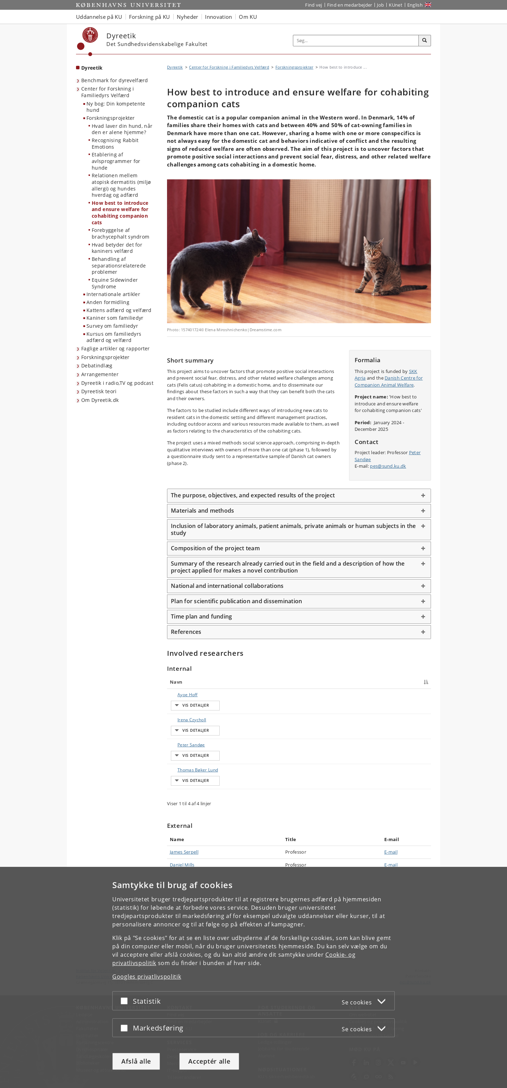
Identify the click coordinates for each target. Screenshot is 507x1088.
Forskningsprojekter (110, 118)
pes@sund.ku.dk (388, 466)
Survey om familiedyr (112, 325)
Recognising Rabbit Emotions (115, 143)
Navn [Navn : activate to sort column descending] (176, 682)
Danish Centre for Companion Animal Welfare (389, 381)
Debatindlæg (96, 365)
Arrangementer (100, 374)
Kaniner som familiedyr (115, 317)
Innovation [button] (218, 16)
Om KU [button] (248, 16)
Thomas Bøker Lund (191, 817)
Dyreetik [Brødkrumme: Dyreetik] (175, 67)
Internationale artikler (113, 294)
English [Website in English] (415, 5)
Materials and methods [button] (202, 510)
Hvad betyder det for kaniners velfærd (117, 248)
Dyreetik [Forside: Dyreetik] (92, 67)
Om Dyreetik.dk (100, 400)
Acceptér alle (209, 1061)
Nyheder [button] (187, 16)
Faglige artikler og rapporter (115, 348)
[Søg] (424, 41)
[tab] (299, 495)
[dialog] (253, 977)
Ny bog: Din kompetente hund (115, 107)
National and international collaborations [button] (227, 586)
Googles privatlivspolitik (146, 976)
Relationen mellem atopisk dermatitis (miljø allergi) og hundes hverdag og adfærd (121, 185)
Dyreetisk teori (99, 391)
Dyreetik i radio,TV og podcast (117, 383)
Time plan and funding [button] (201, 616)
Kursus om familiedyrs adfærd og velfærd (113, 337)
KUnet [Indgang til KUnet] (395, 5)
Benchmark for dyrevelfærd (114, 80)
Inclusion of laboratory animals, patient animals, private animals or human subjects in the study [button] (293, 529)
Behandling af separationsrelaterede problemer (119, 265)
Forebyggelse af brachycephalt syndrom (120, 233)
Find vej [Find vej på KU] (313, 5)
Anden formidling (107, 302)
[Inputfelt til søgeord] (356, 40)
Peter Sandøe (184, 776)
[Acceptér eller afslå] (126, 1001)
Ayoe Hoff (181, 695)
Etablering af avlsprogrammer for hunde (116, 161)
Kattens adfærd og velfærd (119, 310)
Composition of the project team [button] (215, 548)
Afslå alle (136, 1061)
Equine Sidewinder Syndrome (115, 283)
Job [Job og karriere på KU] (380, 5)
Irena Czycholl (185, 735)
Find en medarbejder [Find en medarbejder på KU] (349, 5)
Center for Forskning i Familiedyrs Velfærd (107, 92)
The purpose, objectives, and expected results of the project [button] (253, 495)
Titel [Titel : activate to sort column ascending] (241, 682)
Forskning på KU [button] (149, 16)
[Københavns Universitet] (87, 41)
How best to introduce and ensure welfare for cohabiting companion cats (120, 213)
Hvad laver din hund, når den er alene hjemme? (122, 129)
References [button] (186, 632)
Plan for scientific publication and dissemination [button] (236, 601)
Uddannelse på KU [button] (99, 16)
